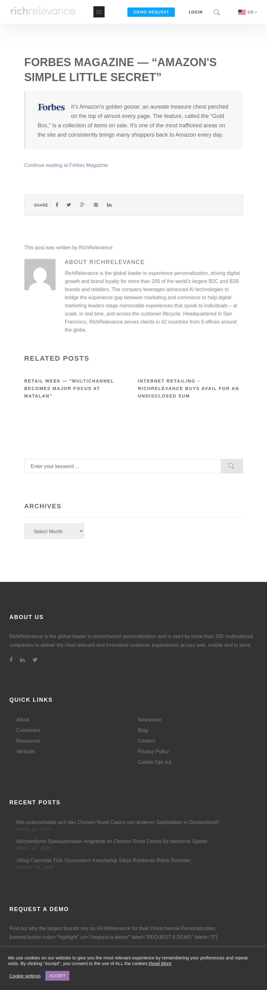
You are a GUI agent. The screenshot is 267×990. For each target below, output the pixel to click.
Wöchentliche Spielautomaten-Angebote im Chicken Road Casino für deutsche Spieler (112, 841)
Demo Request (151, 12)
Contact (146, 741)
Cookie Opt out (154, 762)
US (253, 12)
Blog (143, 730)
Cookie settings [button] (25, 975)
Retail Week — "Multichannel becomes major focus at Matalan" (69, 388)
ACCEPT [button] (57, 975)
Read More (160, 963)
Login (196, 12)
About (22, 719)
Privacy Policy (153, 751)
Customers (28, 730)
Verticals (25, 751)
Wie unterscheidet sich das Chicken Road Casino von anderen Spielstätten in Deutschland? (118, 822)
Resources (28, 741)
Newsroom (150, 719)
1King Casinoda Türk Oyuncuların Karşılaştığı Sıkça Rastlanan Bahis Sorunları (103, 860)
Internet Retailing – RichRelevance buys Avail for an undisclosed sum (188, 388)
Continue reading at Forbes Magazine (66, 165)
